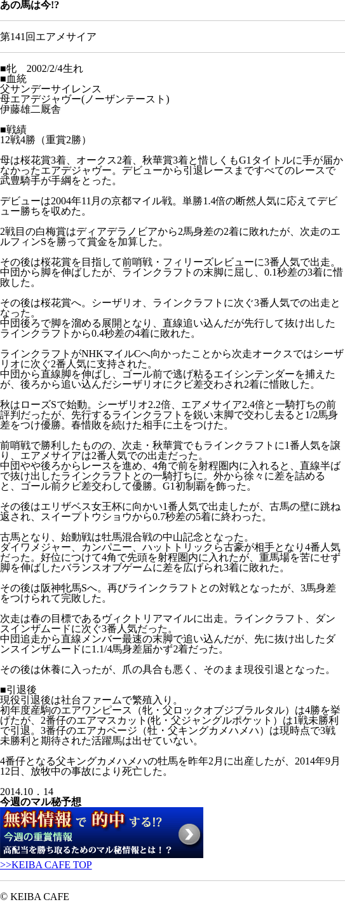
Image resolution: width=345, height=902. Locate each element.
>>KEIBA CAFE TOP (46, 864)
